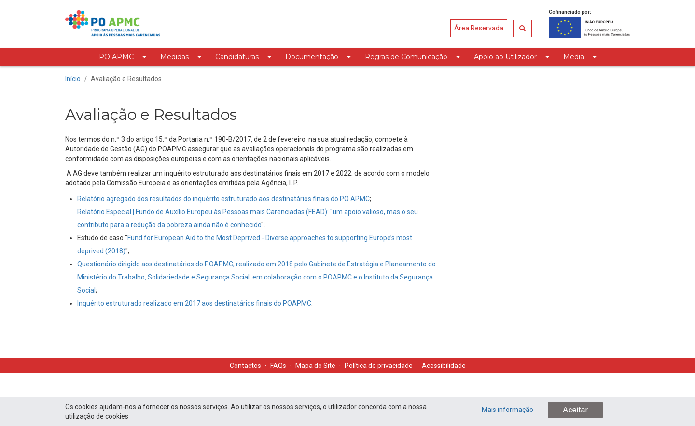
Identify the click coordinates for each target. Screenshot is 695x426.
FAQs (278, 365)
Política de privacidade (379, 365)
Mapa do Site (315, 365)
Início (73, 79)
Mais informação (507, 409)
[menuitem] (122, 57)
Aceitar (575, 409)
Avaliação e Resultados (126, 79)
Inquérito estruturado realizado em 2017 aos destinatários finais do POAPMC (194, 303)
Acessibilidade (444, 365)
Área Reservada (478, 28)
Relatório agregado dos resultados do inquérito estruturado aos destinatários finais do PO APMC (223, 199)
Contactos (245, 365)
